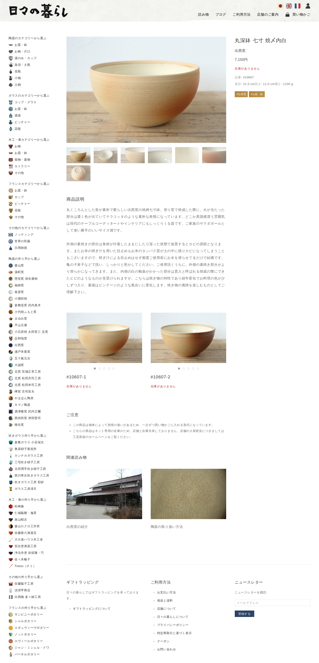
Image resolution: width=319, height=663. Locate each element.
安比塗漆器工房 (23, 546)
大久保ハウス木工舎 (26, 540)
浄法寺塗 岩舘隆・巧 (26, 553)
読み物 (203, 14)
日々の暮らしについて (173, 616)
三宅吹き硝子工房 (24, 462)
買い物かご (297, 14)
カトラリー (19, 166)
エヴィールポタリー (26, 641)
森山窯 (16, 265)
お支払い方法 (166, 592)
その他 (16, 173)
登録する (244, 613)
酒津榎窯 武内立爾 (25, 411)
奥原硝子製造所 (23, 449)
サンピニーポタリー (26, 614)
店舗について (166, 608)
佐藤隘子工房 (21, 584)
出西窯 (16, 345)
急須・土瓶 (19, 65)
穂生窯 (16, 425)
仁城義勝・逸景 (23, 513)
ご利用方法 (242, 14)
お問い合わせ (166, 649)
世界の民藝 (19, 241)
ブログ (220, 14)
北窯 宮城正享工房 (25, 372)
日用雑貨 (18, 248)
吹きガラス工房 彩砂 (26, 482)
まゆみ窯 (18, 319)
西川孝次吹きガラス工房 (29, 475)
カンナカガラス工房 (26, 456)
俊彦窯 (16, 292)
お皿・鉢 (18, 45)
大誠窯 (16, 365)
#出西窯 (241, 94)
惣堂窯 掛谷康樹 (23, 279)
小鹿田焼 (18, 299)
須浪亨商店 (19, 590)
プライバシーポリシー (173, 625)
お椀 (15, 146)
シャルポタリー (23, 621)
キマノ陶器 (19, 405)
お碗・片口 (19, 51)
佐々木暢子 (19, 559)
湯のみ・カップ (23, 58)
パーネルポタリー (24, 654)
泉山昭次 (18, 520)
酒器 (15, 115)
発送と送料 (165, 600)
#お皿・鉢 (257, 94)
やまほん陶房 (21, 398)
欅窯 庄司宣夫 (22, 392)
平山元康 (18, 325)
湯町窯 (16, 272)
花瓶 (15, 71)
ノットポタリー (23, 634)
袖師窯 (16, 285)
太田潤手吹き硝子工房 (27, 469)
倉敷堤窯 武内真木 (25, 305)
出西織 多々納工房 (25, 597)
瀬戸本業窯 (19, 352)
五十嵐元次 (19, 358)
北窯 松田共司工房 (25, 378)
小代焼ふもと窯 (23, 312)
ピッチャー (19, 122)
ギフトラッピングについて (92, 608)
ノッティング (21, 235)
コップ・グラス (23, 102)
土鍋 (15, 85)
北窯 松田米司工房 (25, 385)
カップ (16, 197)
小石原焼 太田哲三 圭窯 (28, 332)
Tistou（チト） (22, 566)
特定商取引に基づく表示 (174, 633)
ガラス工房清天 (23, 489)
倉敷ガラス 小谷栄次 (26, 442)
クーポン (163, 641)
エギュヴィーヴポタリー (29, 628)
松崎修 (16, 506)
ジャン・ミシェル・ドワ (29, 648)
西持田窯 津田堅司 (25, 418)
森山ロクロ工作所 (24, 526)
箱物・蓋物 (19, 160)
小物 (15, 78)
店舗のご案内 (268, 14)
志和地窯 (18, 338)
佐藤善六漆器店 (23, 533)
